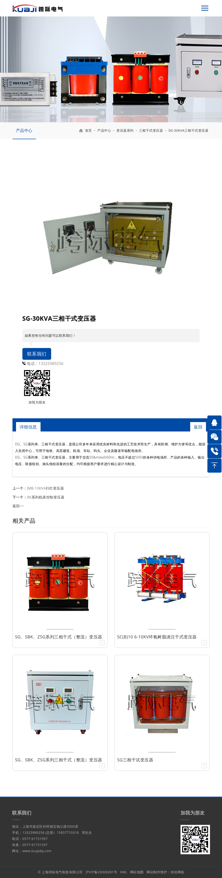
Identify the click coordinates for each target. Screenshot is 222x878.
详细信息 (28, 427)
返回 (198, 427)
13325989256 (51, 363)
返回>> (18, 505)
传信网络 (177, 872)
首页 (88, 130)
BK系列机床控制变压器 (46, 497)
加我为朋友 (37, 402)
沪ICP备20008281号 (101, 872)
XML (123, 872)
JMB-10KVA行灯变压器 (45, 488)
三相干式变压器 (151, 130)
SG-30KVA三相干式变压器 (189, 130)
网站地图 (137, 872)
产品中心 (24, 130)
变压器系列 (125, 130)
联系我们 (36, 354)
